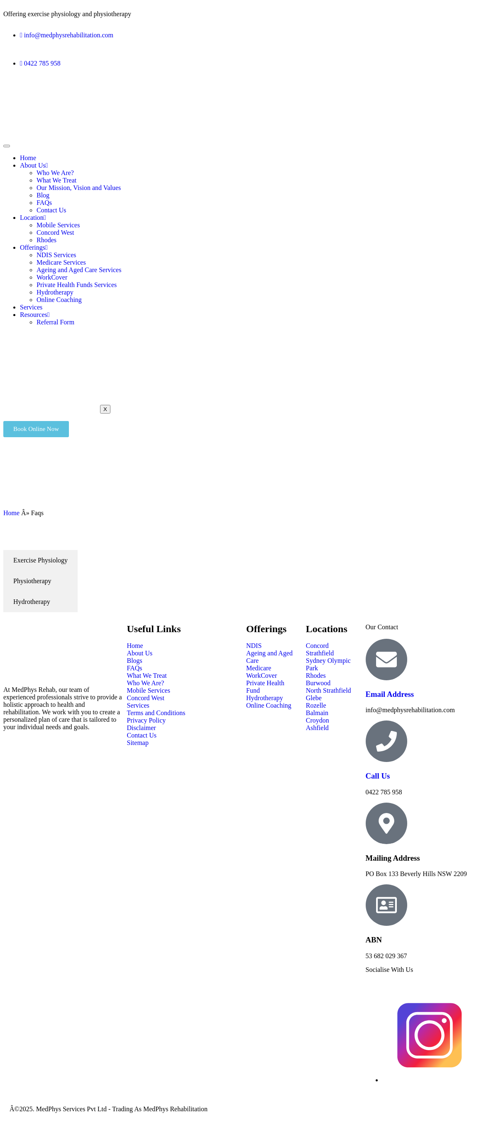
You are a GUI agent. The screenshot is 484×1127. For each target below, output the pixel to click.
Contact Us (51, 210)
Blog (43, 195)
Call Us (378, 776)
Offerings (34, 247)
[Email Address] (386, 659)
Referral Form (55, 322)
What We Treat (56, 180)
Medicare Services (61, 262)
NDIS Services (56, 254)
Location (33, 217)
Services (31, 307)
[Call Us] (386, 741)
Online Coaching (59, 299)
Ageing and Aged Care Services (79, 269)
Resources (35, 314)
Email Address (390, 694)
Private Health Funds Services (77, 284)
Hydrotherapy (55, 292)
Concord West (55, 232)
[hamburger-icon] (6, 146)
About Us (34, 165)
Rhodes (46, 239)
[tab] (40, 560)
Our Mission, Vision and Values (79, 187)
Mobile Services (58, 225)
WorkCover (52, 277)
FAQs (44, 202)
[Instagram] (429, 1079)
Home (28, 157)
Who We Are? (55, 172)
